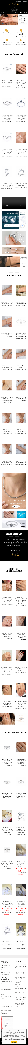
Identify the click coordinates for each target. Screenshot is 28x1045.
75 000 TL (9, 706)
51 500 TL (23, 605)
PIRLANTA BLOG (5, 1000)
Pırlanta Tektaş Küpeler (20, 995)
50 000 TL (9, 369)
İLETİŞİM (3, 994)
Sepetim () (23, 12)
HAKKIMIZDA (4, 992)
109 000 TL (23, 187)
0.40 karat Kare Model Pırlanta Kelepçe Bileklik (21, 334)
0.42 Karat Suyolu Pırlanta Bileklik (21, 302)
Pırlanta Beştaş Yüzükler (21, 970)
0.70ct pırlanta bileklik (21, 366)
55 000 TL (9, 156)
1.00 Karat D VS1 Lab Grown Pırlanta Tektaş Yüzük (7, 944)
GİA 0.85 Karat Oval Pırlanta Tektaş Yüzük (7, 703)
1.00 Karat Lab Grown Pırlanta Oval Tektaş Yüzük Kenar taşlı (7, 830)
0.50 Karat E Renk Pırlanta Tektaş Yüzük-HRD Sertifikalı (6, 117)
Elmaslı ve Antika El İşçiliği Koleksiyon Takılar (19, 1005)
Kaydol (19, 1)
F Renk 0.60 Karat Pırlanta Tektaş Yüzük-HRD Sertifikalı (7, 152)
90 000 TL (24, 464)
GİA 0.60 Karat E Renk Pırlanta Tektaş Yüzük (7, 634)
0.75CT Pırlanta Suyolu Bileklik (7, 366)
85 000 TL (10, 464)
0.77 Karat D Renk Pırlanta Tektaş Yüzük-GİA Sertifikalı (7, 670)
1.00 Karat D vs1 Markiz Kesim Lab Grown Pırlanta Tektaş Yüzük (7, 864)
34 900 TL (23, 834)
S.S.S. (2, 998)
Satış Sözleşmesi (5, 967)
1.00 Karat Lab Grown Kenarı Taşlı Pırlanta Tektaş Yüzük (21, 864)
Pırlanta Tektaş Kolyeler (20, 988)
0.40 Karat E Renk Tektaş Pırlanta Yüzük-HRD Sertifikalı (21, 83)
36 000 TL (9, 948)
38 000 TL (23, 948)
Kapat (14, 1042)
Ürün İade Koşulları (5, 969)
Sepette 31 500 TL (21, 874)
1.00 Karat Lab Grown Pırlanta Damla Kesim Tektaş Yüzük (21, 761)
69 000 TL (24, 156)
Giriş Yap (25, 1)
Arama (16, 12)
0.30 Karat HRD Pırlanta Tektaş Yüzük (7, 82)
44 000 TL (9, 305)
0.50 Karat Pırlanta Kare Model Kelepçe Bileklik (7, 398)
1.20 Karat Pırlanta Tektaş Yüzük (21, 184)
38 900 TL (9, 121)
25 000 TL (9, 86)
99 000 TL (10, 188)
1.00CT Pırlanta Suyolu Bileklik (21, 397)
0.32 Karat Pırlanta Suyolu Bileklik (7, 302)
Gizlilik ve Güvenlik (5, 972)
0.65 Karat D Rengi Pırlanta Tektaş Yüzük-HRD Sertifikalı (7, 600)
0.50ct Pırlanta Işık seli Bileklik (7, 333)
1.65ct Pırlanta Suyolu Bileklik (7, 461)
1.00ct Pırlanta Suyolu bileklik (7, 430)
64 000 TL (23, 401)
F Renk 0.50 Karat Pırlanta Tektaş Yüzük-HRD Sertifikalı (21, 117)
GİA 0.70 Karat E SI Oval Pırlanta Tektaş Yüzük (21, 669)
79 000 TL (23, 433)
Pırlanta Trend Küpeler (20, 997)
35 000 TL (23, 873)
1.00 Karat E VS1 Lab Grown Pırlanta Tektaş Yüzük (7, 761)
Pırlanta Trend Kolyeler (20, 992)
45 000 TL (23, 121)
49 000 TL (9, 337)
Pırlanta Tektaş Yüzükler (21, 964)
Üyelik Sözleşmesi (5, 965)
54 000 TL (9, 638)
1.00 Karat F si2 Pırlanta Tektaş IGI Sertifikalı (7, 185)
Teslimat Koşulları (5, 974)
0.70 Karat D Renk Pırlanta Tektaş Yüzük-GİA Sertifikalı (21, 704)
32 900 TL (23, 87)
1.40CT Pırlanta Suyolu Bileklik (21, 461)
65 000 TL (9, 674)
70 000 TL (24, 672)
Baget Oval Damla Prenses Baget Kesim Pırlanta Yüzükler (20, 977)
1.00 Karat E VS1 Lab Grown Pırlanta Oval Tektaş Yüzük (7, 796)
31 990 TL (9, 766)
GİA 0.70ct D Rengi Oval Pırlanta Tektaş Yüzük (21, 635)
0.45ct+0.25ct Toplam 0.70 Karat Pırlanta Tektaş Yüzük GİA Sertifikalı (21, 600)
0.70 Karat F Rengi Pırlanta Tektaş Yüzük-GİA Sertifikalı (21, 152)
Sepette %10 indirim (21, 870)
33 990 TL (23, 800)
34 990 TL (9, 868)
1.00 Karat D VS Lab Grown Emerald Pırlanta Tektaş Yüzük (21, 796)
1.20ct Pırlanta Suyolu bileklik (21, 430)
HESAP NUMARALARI (6, 996)
